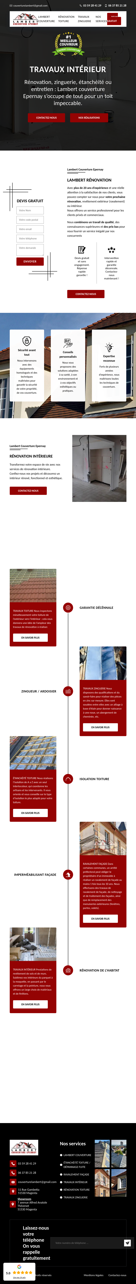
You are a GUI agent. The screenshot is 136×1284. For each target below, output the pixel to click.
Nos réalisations (89, 117)
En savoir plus (30, 637)
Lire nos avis (19, 1277)
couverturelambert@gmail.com (37, 1182)
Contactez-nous (46, 117)
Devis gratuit (112, 19)
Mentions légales (93, 1275)
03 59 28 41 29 (27, 1163)
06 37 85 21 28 (27, 1173)
